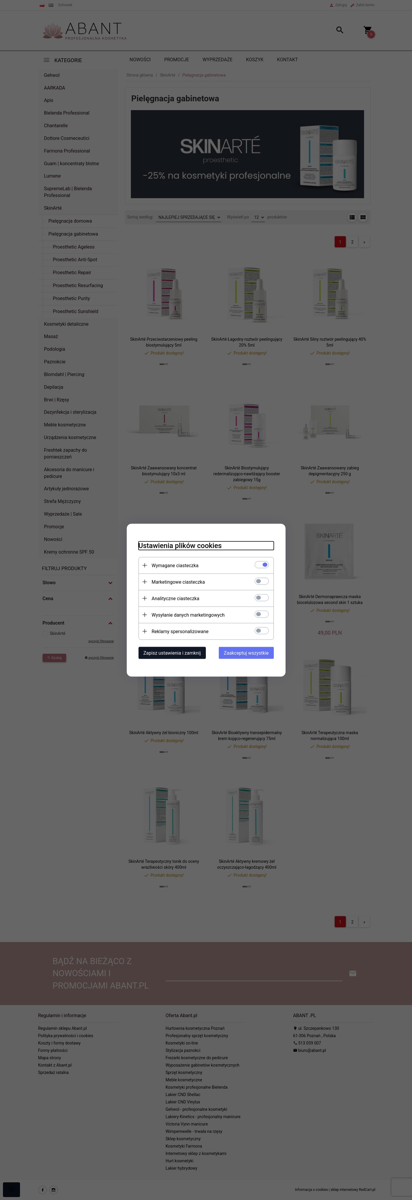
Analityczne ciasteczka (175, 598)
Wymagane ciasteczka (175, 565)
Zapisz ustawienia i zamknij (172, 653)
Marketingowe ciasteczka (178, 582)
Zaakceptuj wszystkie (246, 653)
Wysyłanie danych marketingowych (188, 615)
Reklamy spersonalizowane (180, 631)
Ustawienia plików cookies (180, 545)
